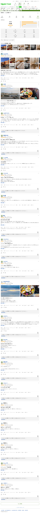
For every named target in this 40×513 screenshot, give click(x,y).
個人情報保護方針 (8, 510)
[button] (3, 47)
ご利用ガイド (17, 1)
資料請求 (26, 510)
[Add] (38, 13)
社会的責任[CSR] (14, 510)
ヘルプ (13, 1)
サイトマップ (22, 1)
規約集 (23, 510)
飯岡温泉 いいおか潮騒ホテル (6, 12)
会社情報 (2, 510)
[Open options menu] (12, 40)
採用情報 (19, 510)
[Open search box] (2, 40)
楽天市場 (32, 1)
